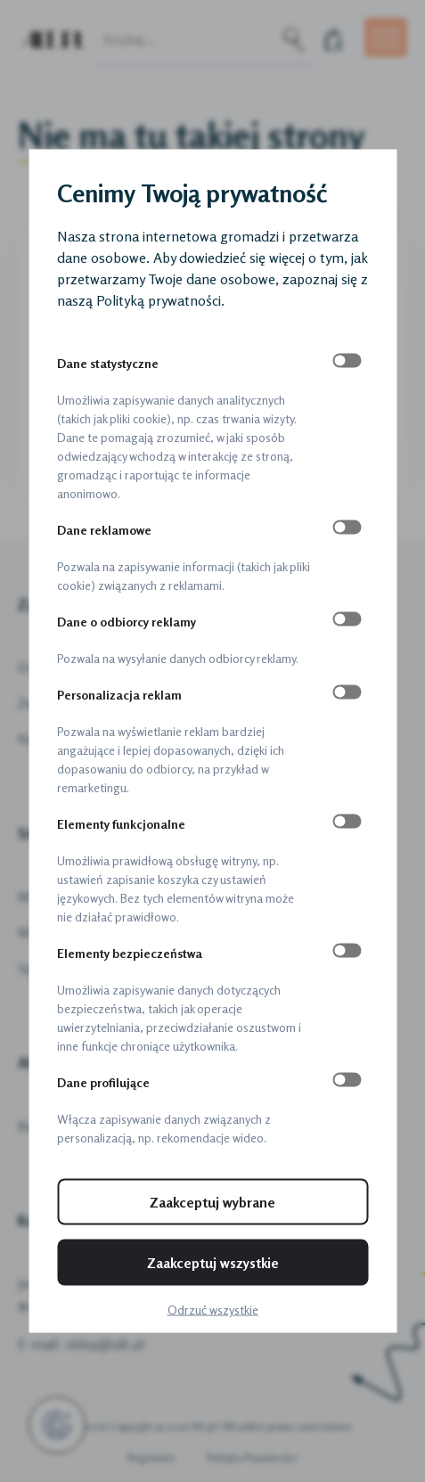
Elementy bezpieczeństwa (129, 953)
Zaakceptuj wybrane (212, 1202)
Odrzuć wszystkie (213, 1309)
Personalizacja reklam (119, 694)
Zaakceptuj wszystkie (213, 1263)
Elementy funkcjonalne (121, 823)
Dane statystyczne (108, 363)
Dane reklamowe (104, 529)
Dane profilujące (103, 1082)
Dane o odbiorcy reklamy (126, 621)
